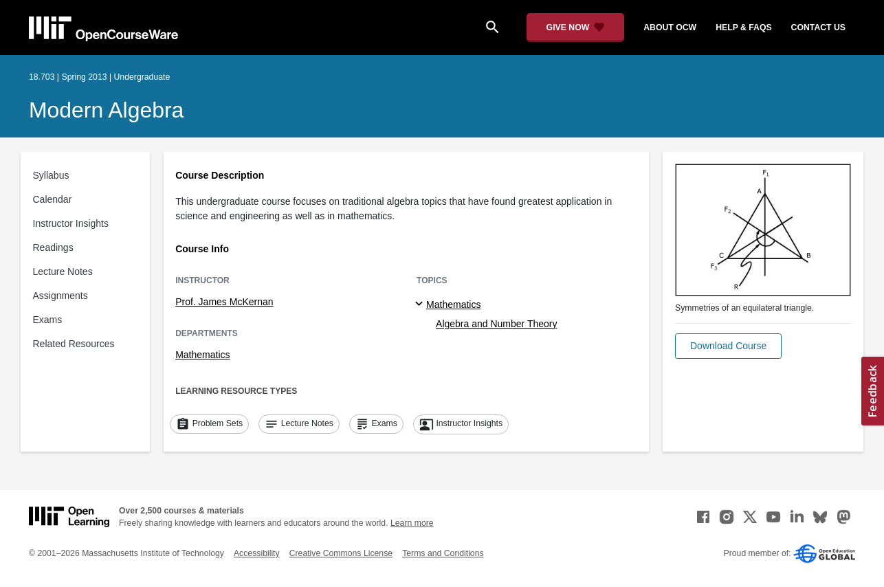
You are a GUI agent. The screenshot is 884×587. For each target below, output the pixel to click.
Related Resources (74, 343)
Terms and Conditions (442, 553)
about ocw (669, 27)
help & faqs (743, 27)
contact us (818, 27)
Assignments (60, 295)
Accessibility (257, 553)
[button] (728, 346)
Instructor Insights (71, 223)
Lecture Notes (63, 271)
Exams (48, 319)
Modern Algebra (106, 110)
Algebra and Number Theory (496, 323)
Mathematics (202, 354)
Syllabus (51, 175)
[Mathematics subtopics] (421, 304)
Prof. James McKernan (224, 301)
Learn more (412, 523)
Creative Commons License (341, 553)
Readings (53, 247)
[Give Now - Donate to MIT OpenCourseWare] (576, 27)
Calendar (52, 199)
